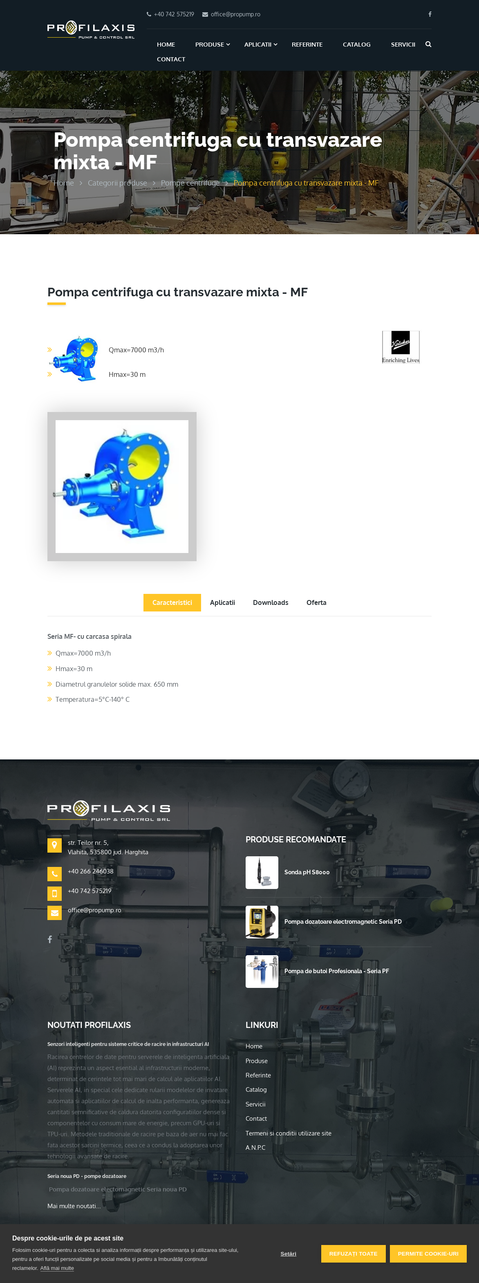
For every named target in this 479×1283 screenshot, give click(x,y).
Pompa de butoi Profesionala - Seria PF (336, 971)
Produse (209, 44)
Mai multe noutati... (74, 1206)
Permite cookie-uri (428, 1254)
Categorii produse (117, 182)
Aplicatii (257, 44)
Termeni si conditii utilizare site (288, 1133)
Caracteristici (172, 602)
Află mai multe (57, 1268)
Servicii (403, 44)
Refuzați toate (353, 1254)
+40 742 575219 (90, 891)
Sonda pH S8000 (307, 872)
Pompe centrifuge (190, 182)
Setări (288, 1254)
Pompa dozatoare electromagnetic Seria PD (343, 921)
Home (166, 44)
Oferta (317, 602)
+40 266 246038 (91, 871)
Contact (171, 59)
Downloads (271, 602)
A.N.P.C (255, 1147)
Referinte (307, 44)
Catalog (357, 44)
